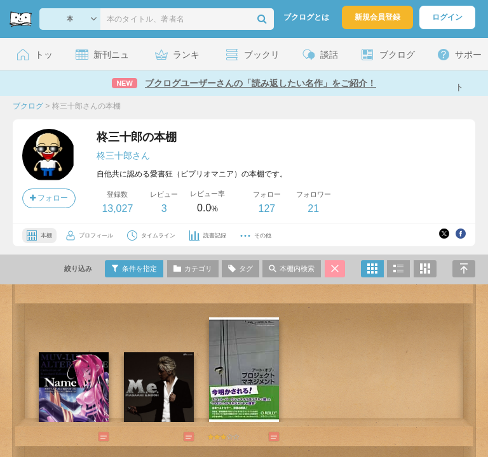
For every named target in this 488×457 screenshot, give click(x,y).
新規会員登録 (377, 17)
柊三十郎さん (123, 155)
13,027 (117, 208)
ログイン (447, 17)
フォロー (49, 198)
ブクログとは (306, 17)
